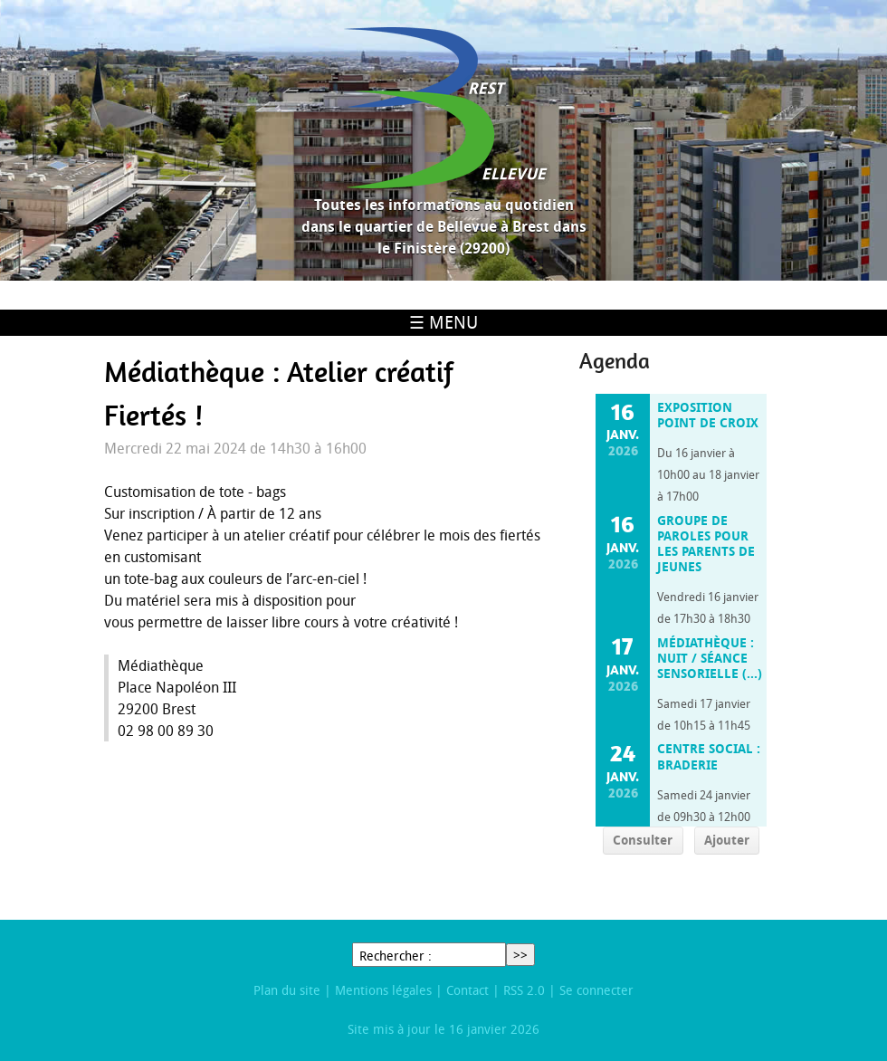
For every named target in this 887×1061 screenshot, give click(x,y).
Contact (467, 990)
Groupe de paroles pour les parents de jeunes (706, 544)
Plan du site (286, 990)
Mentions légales (383, 990)
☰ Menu (443, 322)
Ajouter (726, 839)
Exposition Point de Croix (707, 415)
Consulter (642, 839)
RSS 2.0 (524, 990)
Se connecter (596, 990)
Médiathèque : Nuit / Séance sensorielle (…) (709, 658)
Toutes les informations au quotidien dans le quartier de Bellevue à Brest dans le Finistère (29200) (444, 226)
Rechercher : (395, 955)
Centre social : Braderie (708, 756)
